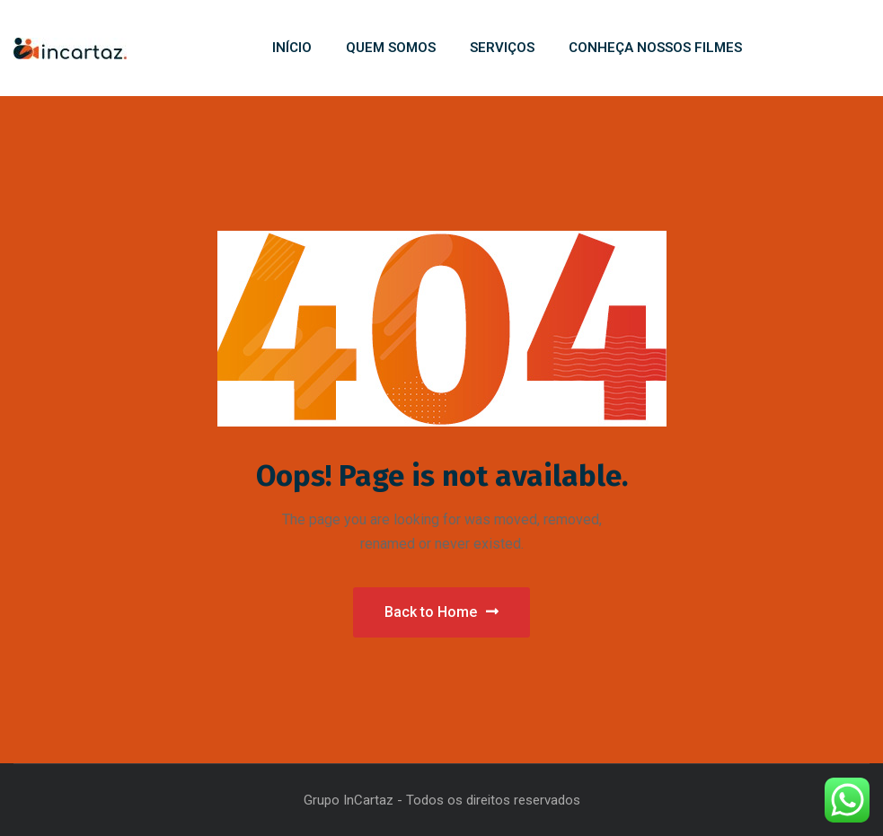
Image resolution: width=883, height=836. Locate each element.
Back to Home (441, 611)
